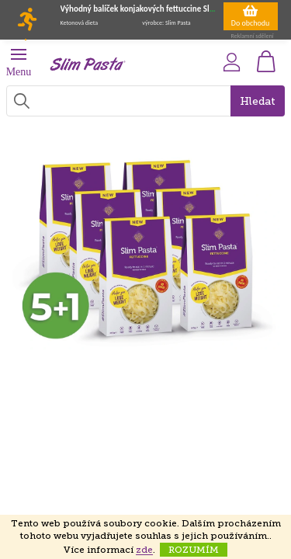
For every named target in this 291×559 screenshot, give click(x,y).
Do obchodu (250, 15)
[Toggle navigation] (25, 39)
